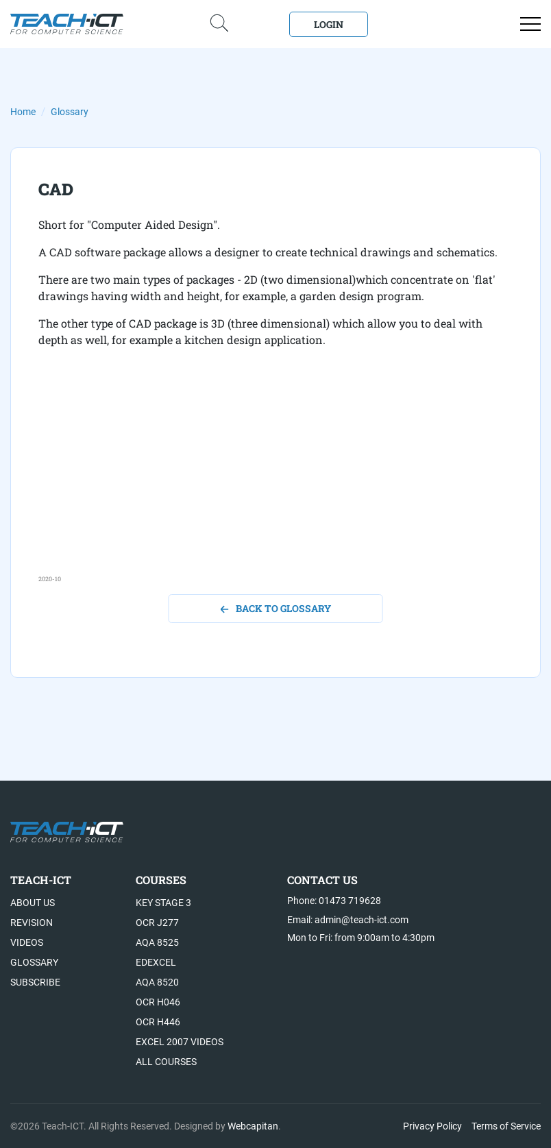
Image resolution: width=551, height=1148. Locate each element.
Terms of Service (506, 1126)
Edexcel (156, 962)
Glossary (69, 111)
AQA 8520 (157, 982)
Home (23, 111)
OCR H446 (158, 1021)
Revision (31, 922)
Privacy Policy (432, 1126)
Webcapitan (253, 1126)
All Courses (166, 1061)
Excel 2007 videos (179, 1041)
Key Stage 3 (163, 902)
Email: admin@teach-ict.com (347, 919)
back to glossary (276, 608)
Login (328, 24)
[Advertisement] (275, 478)
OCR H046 (158, 1002)
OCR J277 (157, 922)
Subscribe (35, 982)
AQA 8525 (157, 942)
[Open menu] (530, 24)
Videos (26, 942)
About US (32, 902)
